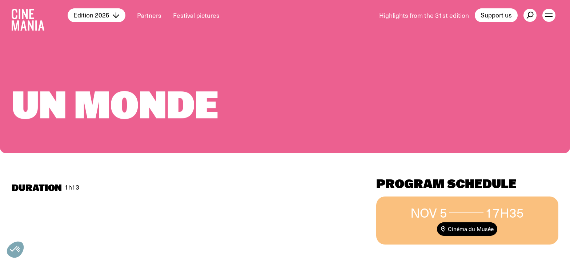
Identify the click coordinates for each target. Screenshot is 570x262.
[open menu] (548, 15)
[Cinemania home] (40, 15)
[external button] (530, 15)
